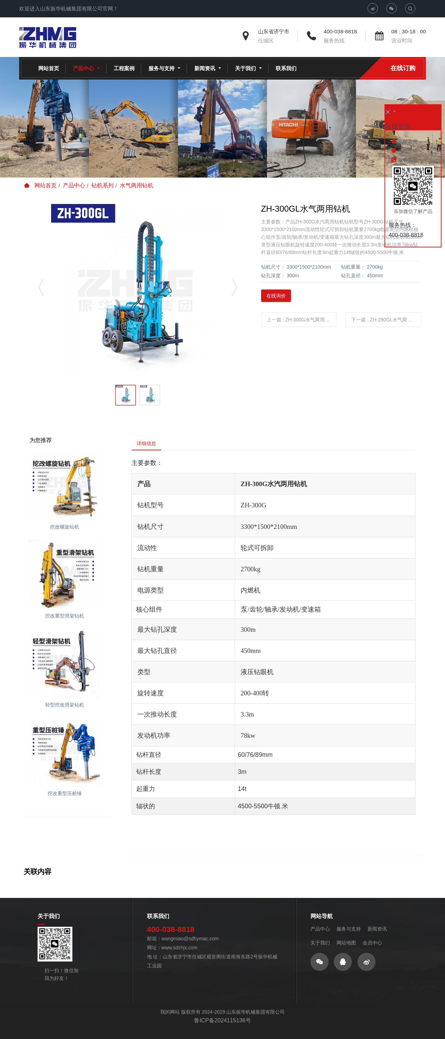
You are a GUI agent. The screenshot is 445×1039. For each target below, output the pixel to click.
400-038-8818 (340, 31)
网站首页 (48, 68)
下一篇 (386, 319)
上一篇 (300, 319)
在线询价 (276, 295)
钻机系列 (102, 185)
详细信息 (148, 444)
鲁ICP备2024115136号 (222, 1028)
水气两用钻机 (136, 185)
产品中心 (74, 185)
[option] (138, 291)
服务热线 (334, 40)
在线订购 (402, 68)
